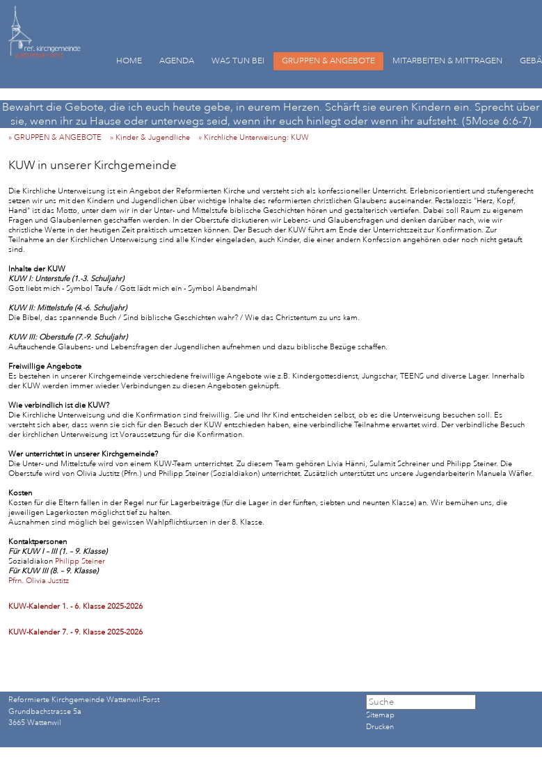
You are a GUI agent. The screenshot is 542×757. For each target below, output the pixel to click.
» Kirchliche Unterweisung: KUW (256, 138)
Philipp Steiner (79, 561)
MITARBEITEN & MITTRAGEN (447, 61)
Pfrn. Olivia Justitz (38, 581)
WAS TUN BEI (238, 61)
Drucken (380, 727)
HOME (129, 61)
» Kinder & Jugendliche (153, 138)
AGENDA (176, 61)
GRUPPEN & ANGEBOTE (328, 61)
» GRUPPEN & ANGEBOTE (58, 138)
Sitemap (380, 715)
